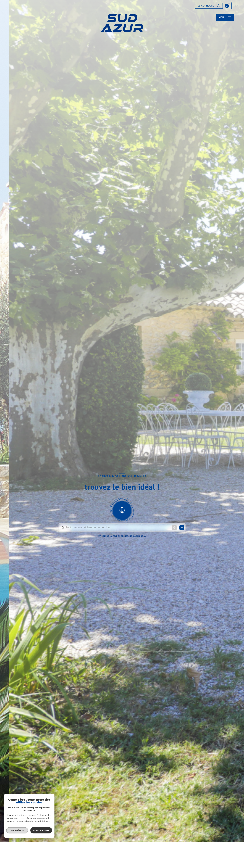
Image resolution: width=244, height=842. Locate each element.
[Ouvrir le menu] (225, 17)
